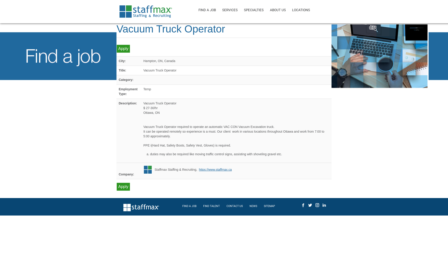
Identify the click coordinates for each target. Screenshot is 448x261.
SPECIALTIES (254, 10)
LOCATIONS (301, 10)
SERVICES (230, 10)
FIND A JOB (207, 10)
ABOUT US (278, 10)
